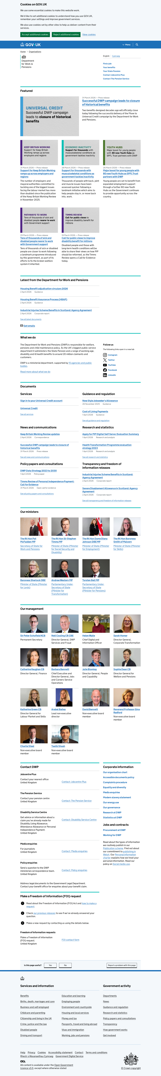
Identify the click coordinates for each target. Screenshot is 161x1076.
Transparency (110, 1024)
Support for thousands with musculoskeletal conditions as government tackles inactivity (78, 173)
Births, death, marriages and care (37, 1001)
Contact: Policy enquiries (74, 870)
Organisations (35, 51)
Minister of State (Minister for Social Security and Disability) (64, 549)
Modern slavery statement (117, 797)
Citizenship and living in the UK (36, 1018)
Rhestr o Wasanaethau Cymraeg (36, 1056)
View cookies (89, 34)
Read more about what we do (35, 371)
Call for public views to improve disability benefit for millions (78, 240)
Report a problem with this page (122, 965)
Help (22, 1052)
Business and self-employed (34, 1007)
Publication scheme (113, 848)
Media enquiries (111, 792)
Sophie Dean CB (122, 669)
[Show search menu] (137, 44)
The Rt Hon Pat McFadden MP (28, 540)
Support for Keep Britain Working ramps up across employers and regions (37, 173)
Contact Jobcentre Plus (114, 75)
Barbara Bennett (60, 669)
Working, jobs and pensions (76, 1035)
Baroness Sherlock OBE (33, 580)
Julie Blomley (89, 669)
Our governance (111, 807)
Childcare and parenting (32, 1012)
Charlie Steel (27, 746)
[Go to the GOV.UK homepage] (30, 44)
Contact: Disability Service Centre (79, 819)
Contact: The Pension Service (77, 800)
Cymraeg (116, 56)
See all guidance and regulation (95, 420)
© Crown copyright (131, 1068)
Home (23, 51)
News (106, 1001)
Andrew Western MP (62, 580)
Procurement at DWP (114, 830)
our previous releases (44, 913)
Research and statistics (115, 1012)
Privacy (31, 1052)
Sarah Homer (120, 635)
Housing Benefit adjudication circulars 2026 (44, 288)
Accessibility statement (60, 1052)
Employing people (71, 1001)
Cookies (42, 1052)
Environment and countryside (77, 1007)
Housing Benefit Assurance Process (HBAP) (43, 299)
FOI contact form (70, 939)
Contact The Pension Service (116, 79)
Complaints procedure (115, 782)
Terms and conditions (96, 1052)
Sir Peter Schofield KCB (32, 635)
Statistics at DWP (112, 817)
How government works (115, 1029)
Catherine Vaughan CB (32, 669)
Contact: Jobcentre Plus (74, 781)
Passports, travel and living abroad (79, 1024)
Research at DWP (112, 812)
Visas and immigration (73, 1029)
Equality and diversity (114, 787)
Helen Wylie (88, 635)
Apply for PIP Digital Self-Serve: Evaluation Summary (110, 434)
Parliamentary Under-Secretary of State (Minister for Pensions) (93, 587)
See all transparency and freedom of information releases (106, 500)
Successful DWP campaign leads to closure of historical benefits (111, 102)
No (68, 965)
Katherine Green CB (30, 709)
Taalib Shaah (58, 746)
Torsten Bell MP (90, 580)
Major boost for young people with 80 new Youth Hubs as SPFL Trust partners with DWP (121, 173)
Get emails (27, 325)
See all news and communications (34, 457)
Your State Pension (111, 71)
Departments (110, 995)
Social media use (121, 864)
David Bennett (90, 709)
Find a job (107, 63)
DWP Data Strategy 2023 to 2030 (38, 470)
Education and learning (73, 995)
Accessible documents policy (118, 777)
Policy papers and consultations (119, 1018)
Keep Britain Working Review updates (40, 434)
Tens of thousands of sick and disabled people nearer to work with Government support (36, 241)
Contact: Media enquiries (75, 851)
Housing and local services (75, 1012)
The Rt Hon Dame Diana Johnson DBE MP (94, 540)
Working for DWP (112, 835)
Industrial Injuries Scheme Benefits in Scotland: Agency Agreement (56, 310)
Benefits (24, 995)
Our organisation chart (115, 772)
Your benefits (109, 67)
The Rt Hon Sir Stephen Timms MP (63, 540)
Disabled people (28, 1029)
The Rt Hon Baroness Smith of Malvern (124, 540)
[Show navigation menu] (126, 44)
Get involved (109, 1035)
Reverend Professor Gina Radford (126, 711)
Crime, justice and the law (33, 1024)
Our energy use (111, 802)
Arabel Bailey (58, 709)
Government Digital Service (69, 1056)
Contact (79, 1052)
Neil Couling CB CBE (62, 635)
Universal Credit (29, 408)
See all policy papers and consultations (37, 493)
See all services (26, 414)
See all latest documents (30, 319)
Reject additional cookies (66, 34)
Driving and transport (31, 1035)
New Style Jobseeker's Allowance (100, 400)
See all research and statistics (95, 457)
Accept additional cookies (35, 34)
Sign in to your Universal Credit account (41, 400)
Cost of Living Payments (95, 411)
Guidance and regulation (115, 1007)
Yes (53, 965)
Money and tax (69, 1018)
